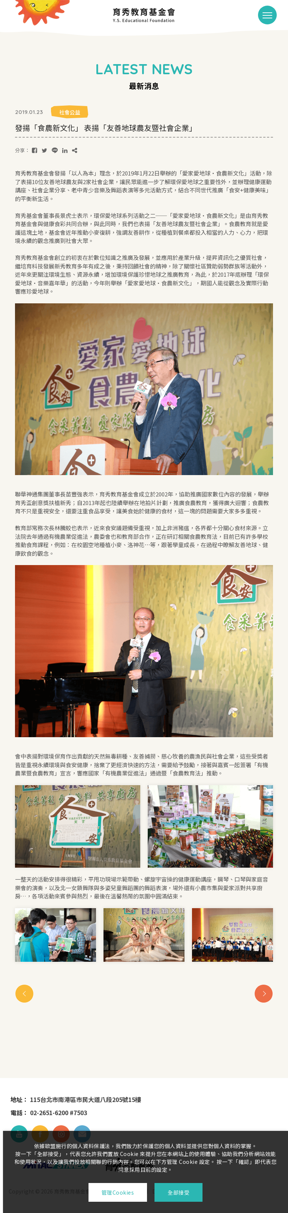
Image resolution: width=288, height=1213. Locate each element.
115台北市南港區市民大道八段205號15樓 (85, 1099)
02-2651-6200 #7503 (58, 1113)
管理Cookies (118, 1192)
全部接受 (178, 1192)
